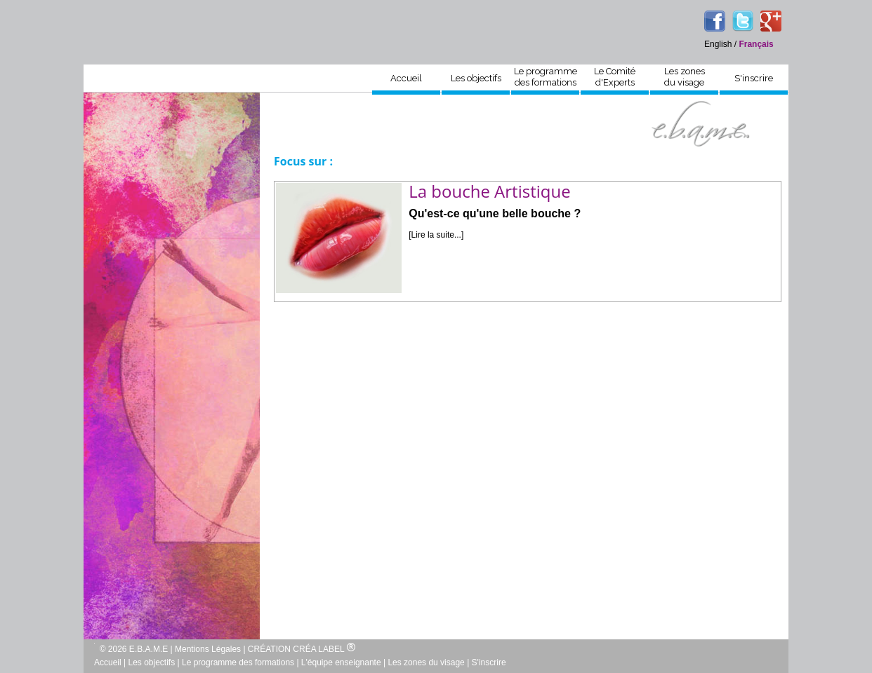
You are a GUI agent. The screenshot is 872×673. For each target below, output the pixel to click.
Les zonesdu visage (684, 77)
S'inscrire (753, 78)
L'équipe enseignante (341, 662)
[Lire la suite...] (436, 235)
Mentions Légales (208, 649)
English (718, 44)
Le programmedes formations (545, 77)
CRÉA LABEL (324, 649)
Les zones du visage (426, 662)
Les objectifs (476, 78)
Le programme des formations (238, 662)
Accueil (406, 78)
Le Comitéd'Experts (614, 77)
